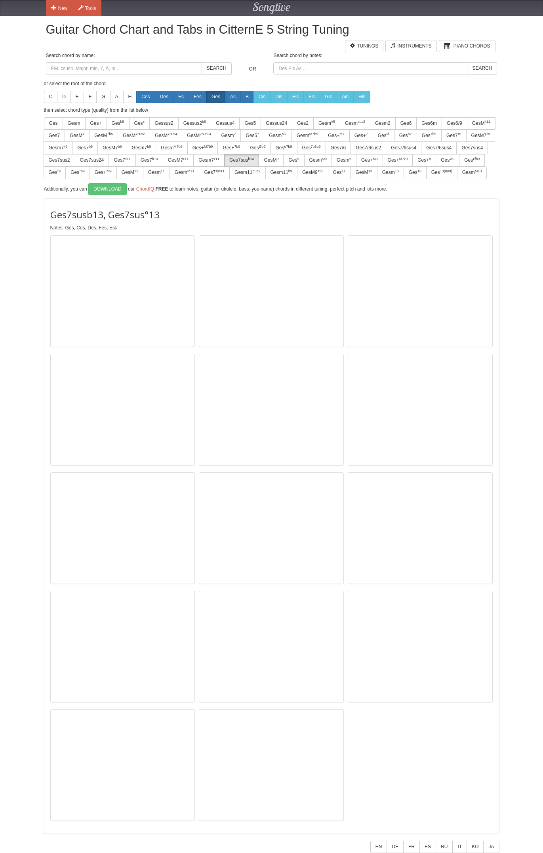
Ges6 (406, 123)
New (59, 8)
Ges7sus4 (472, 148)
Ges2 (303, 123)
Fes (198, 96)
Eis (295, 96)
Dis (278, 96)
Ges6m (429, 123)
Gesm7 (58, 148)
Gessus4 (225, 123)
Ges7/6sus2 (368, 148)
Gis (328, 96)
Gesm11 (247, 172)
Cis (262, 96)
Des (164, 96)
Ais (345, 96)
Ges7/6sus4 (403, 148)
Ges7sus (241, 160)
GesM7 (480, 135)
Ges (215, 96)
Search (217, 68)
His (361, 96)
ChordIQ (145, 188)
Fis (312, 96)
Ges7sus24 (92, 160)
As (233, 96)
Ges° (139, 123)
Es (181, 96)
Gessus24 (276, 123)
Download (107, 189)
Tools (87, 8)
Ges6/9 (454, 123)
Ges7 (54, 135)
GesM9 (312, 172)
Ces (145, 96)
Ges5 (250, 123)
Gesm (74, 123)
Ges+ (96, 123)
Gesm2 (383, 123)
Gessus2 (163, 123)
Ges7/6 (338, 148)
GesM (481, 123)
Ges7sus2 (59, 160)
